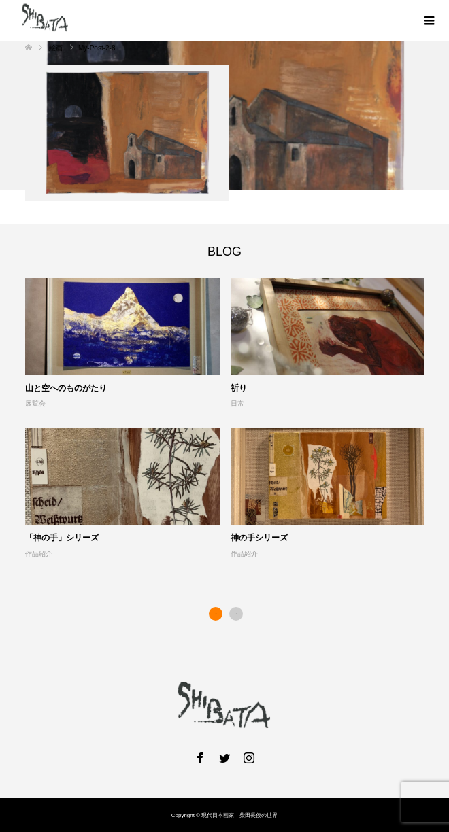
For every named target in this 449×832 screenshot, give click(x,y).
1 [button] (215, 614)
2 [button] (236, 614)
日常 (237, 403)
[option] (230, 419)
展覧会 (35, 403)
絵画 (56, 48)
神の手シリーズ (259, 537)
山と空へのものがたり (66, 388)
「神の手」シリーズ (62, 537)
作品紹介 (38, 553)
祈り (239, 388)
